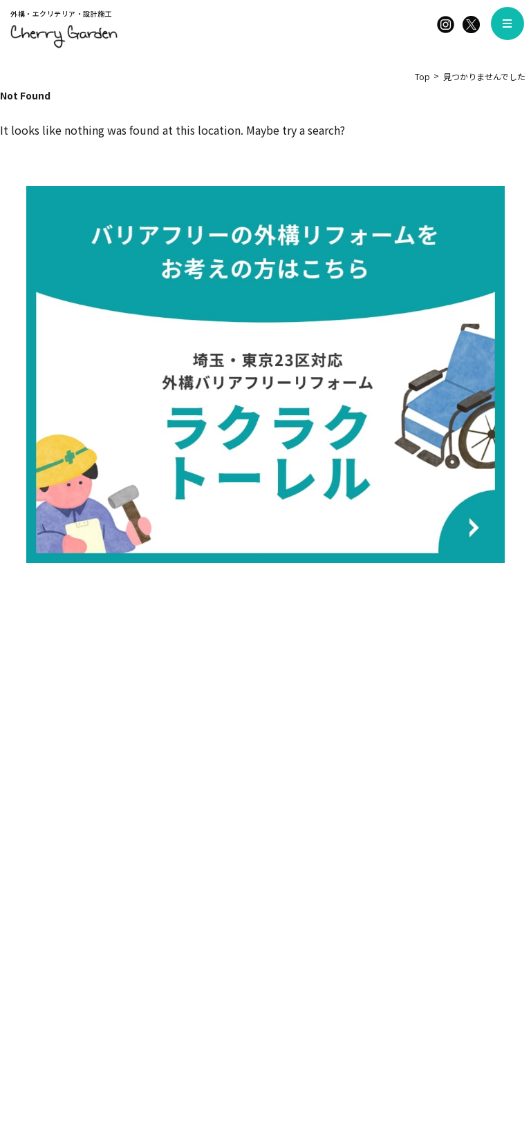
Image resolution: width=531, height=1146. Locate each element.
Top (422, 76)
